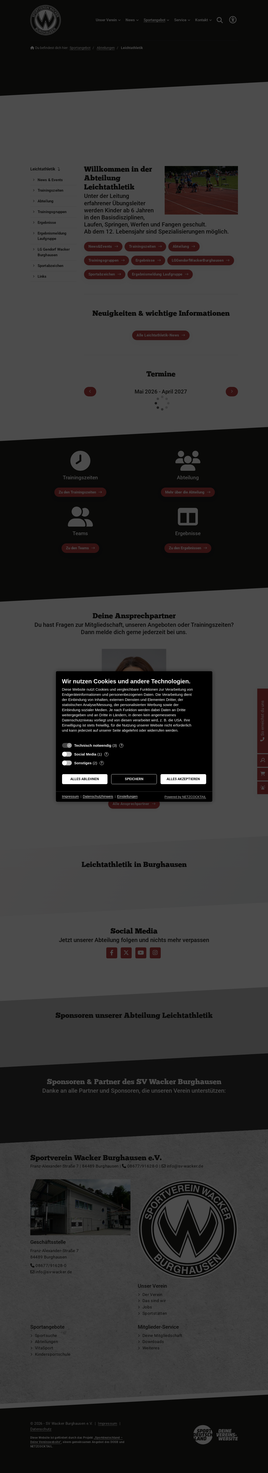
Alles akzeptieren (183, 779)
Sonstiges (83, 763)
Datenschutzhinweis (98, 796)
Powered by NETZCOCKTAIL (185, 797)
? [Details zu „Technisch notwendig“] (121, 745)
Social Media (85, 754)
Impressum (70, 796)
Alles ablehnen (84, 779)
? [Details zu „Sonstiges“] (101, 763)
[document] (134, 708)
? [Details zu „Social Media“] (106, 754)
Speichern (134, 779)
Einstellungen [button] (127, 796)
